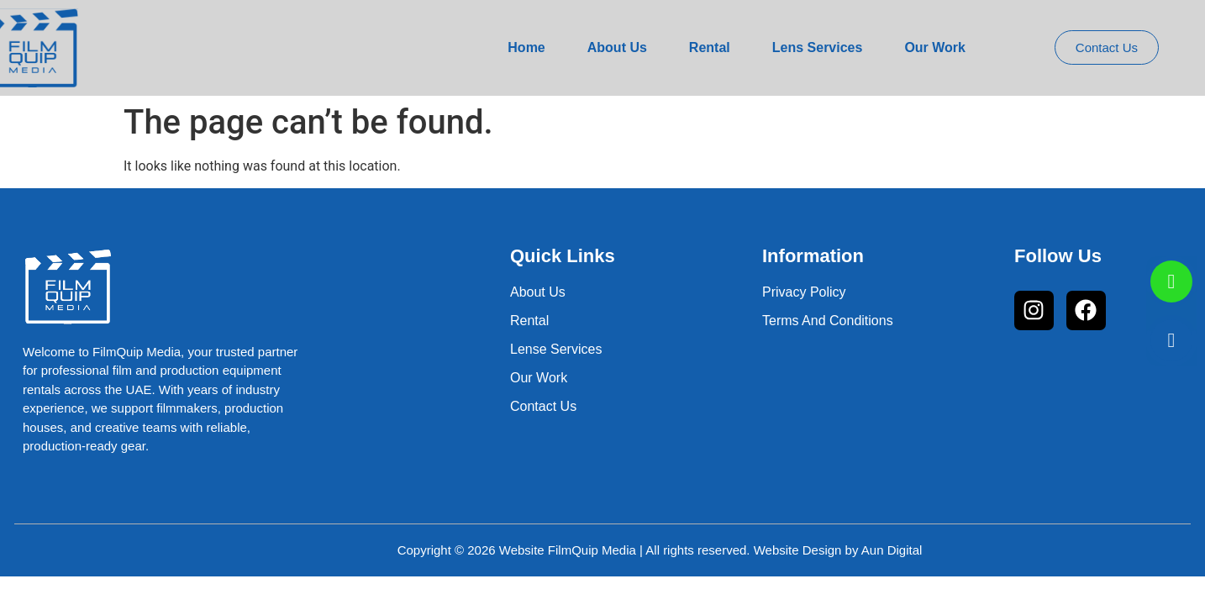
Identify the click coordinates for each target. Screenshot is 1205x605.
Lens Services (817, 47)
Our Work (935, 47)
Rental (709, 47)
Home (526, 47)
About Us (617, 47)
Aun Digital (892, 550)
